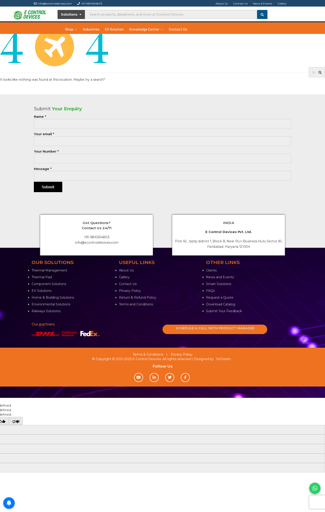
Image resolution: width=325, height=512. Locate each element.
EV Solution (114, 29)
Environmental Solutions (51, 304)
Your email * (162, 137)
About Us (222, 3)
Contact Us (240, 3)
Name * (162, 120)
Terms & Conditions (148, 354)
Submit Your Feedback (224, 311)
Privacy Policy (130, 291)
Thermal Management (49, 270)
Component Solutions (49, 284)
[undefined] (16, 421)
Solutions (71, 14)
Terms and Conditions (136, 304)
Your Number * (162, 154)
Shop (71, 29)
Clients (211, 270)
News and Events (220, 277)
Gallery (282, 3)
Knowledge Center (146, 29)
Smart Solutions (218, 284)
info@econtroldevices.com (53, 3)
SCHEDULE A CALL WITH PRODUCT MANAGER (215, 328)
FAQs (210, 291)
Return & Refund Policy (137, 297)
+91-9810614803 (89, 3)
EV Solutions (41, 291)
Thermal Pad (42, 277)
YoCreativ (223, 359)
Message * (162, 172)
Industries (91, 29)
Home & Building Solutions (53, 297)
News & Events (262, 3)
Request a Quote (219, 297)
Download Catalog (220, 304)
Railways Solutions (46, 311)
